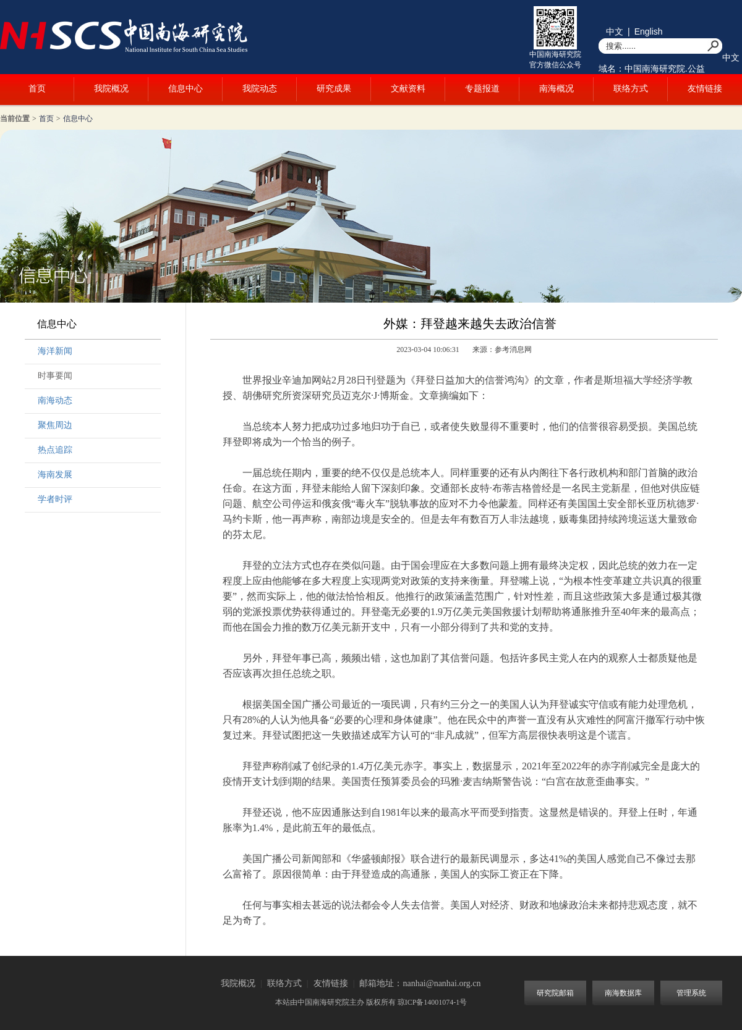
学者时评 (55, 499)
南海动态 (55, 400)
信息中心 (185, 88)
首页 (37, 88)
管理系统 (691, 993)
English (648, 31)
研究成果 (334, 88)
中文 (614, 31)
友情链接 (705, 88)
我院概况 (111, 88)
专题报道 (482, 88)
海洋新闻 (55, 351)
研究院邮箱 (555, 993)
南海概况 (556, 88)
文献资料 (408, 88)
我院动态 (259, 88)
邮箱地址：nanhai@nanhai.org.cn (419, 983)
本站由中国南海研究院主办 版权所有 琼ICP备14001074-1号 (371, 1002)
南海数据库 (623, 993)
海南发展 (55, 474)
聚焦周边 (55, 425)
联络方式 (630, 88)
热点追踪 (55, 449)
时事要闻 (55, 375)
